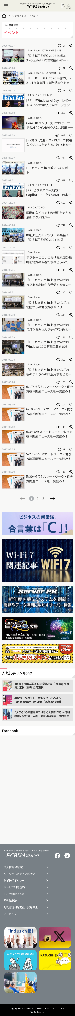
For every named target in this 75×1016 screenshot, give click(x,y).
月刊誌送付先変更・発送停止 (21, 907)
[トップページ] (4, 15)
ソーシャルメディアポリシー (20, 873)
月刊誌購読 (10, 900)
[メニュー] (6, 5)
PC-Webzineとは (14, 893)
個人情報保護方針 (14, 867)
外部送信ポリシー (14, 880)
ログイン (68, 6)
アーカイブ (10, 914)
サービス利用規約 (14, 887)
